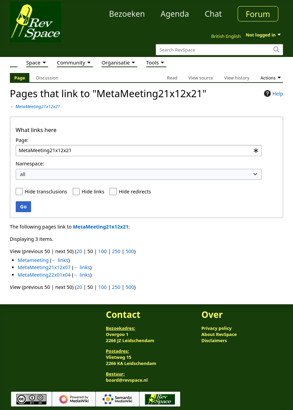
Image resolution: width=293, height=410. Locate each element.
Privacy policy (216, 328)
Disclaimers (214, 340)
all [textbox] (23, 174)
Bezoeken (127, 13)
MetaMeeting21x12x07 (44, 267)
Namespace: (30, 163)
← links (60, 260)
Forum (258, 14)
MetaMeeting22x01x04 (44, 275)
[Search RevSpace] (219, 49)
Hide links (93, 191)
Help (272, 93)
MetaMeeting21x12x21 (37, 106)
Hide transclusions (46, 191)
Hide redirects (135, 191)
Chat (213, 13)
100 (102, 251)
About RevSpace (219, 334)
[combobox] (139, 150)
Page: (22, 140)
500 (130, 251)
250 (116, 251)
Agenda (175, 13)
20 (79, 251)
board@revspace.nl (127, 380)
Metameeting (33, 260)
